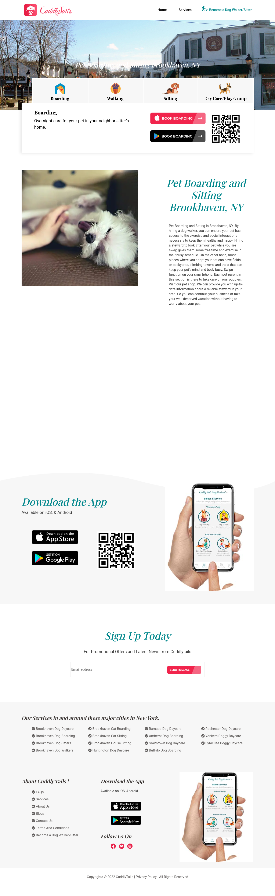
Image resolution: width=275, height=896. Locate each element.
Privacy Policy (146, 877)
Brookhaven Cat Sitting (107, 736)
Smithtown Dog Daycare (165, 743)
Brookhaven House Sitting (109, 743)
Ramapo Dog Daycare (163, 729)
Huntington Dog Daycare (108, 750)
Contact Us (42, 821)
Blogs (38, 814)
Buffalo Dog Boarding (163, 750)
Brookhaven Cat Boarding (109, 729)
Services (185, 10)
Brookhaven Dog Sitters (51, 743)
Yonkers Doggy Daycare (221, 736)
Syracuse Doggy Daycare (222, 743)
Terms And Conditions (50, 828)
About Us (41, 806)
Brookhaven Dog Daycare (53, 729)
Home (163, 9)
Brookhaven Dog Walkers (52, 750)
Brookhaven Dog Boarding (53, 736)
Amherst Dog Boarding (164, 736)
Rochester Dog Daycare (221, 729)
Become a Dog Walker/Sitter (230, 10)
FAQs (38, 792)
